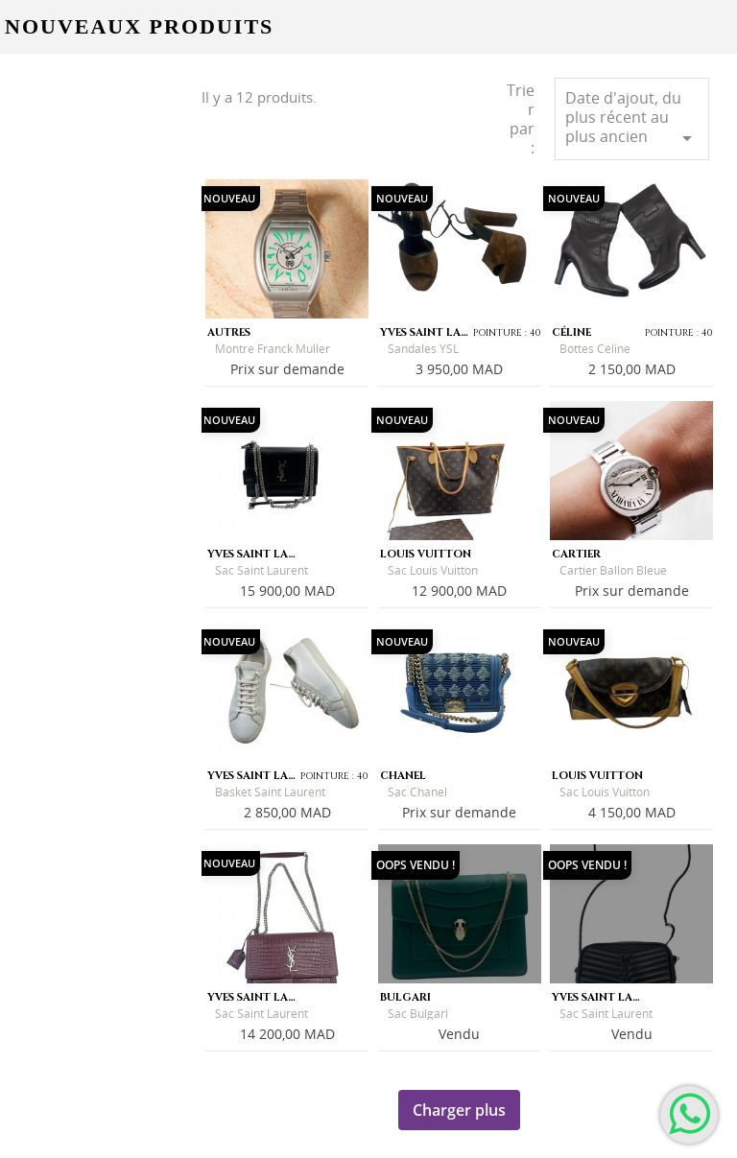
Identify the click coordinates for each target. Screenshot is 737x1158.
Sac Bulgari (418, 1013)
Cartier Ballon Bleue (613, 570)
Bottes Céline (594, 349)
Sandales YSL (423, 349)
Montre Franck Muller (272, 349)
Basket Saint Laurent (270, 792)
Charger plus (459, 1110)
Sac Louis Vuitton (433, 570)
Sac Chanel (417, 792)
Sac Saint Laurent (261, 570)
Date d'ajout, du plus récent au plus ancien (632, 118)
